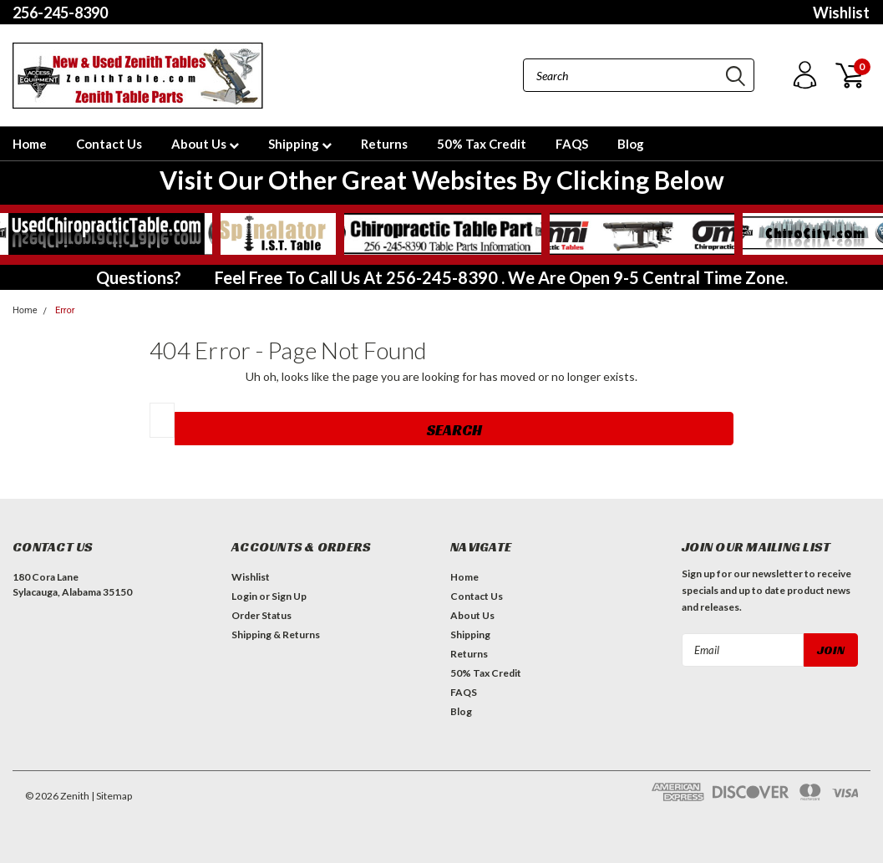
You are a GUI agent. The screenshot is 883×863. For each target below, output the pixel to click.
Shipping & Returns (275, 634)
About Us (205, 143)
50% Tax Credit (481, 143)
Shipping (300, 143)
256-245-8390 (60, 12)
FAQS (572, 143)
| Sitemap (111, 795)
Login (244, 596)
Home (30, 143)
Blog (630, 143)
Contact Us (109, 143)
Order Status (261, 615)
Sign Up (289, 596)
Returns (384, 143)
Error (65, 310)
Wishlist (841, 12)
